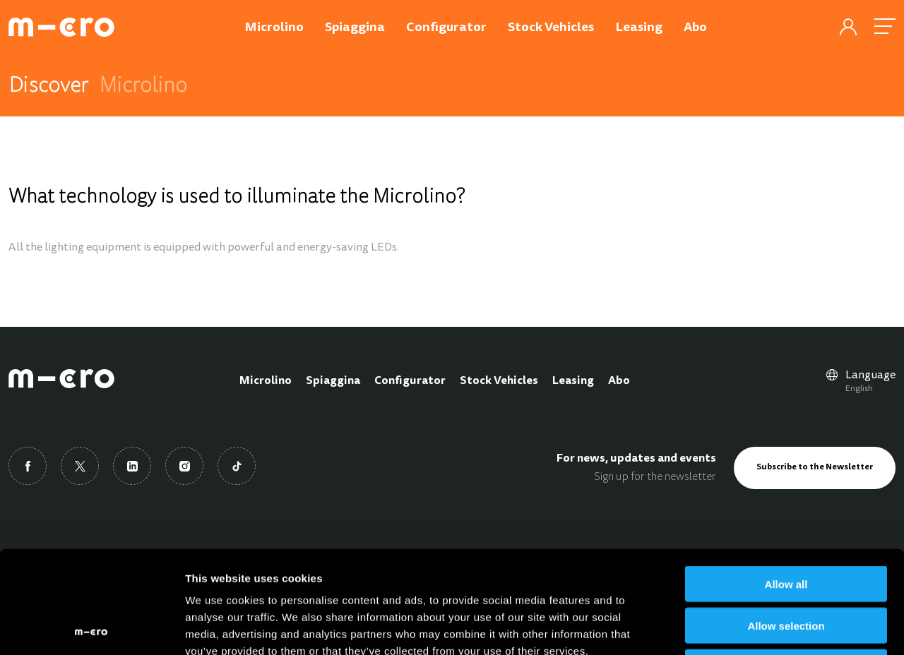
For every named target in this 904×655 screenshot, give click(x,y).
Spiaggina (333, 381)
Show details (741, 627)
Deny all (786, 565)
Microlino (265, 381)
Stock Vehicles (499, 381)
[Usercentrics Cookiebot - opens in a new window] (91, 627)
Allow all (786, 482)
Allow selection (785, 523)
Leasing (573, 381)
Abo (619, 381)
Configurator (410, 381)
